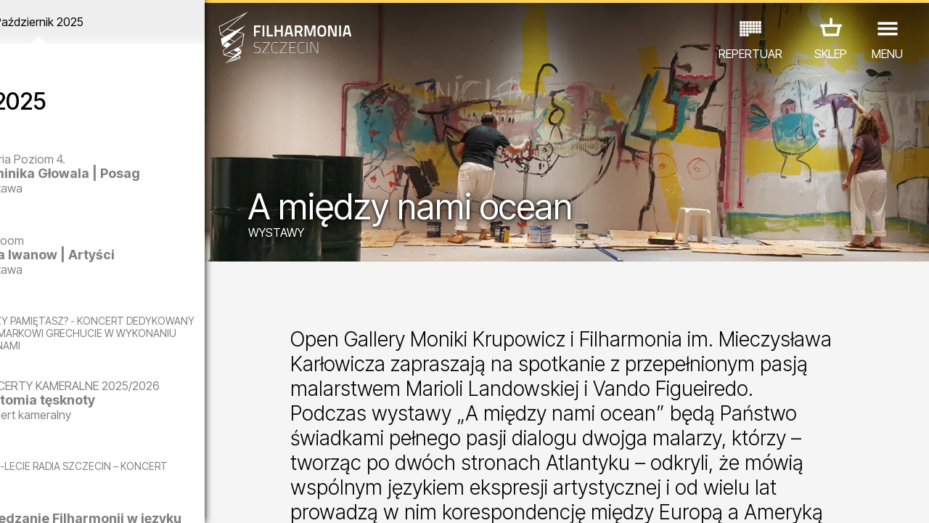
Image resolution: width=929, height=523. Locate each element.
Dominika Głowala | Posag (139, 180)
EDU (98, 459)
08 (145, 498)
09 (164, 498)
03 (51, 498)
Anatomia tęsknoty (138, 426)
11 (201, 498)
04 (70, 498)
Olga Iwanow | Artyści (148, 254)
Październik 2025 (120, 22)
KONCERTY (41, 459)
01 (14, 498)
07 (127, 498)
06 (107, 498)
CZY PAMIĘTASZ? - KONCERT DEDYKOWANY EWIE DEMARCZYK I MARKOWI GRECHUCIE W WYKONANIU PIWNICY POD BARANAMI (128, 339)
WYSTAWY (311, 234)
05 (89, 498)
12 (220, 498)
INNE (210, 459)
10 (183, 498)
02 (33, 498)
